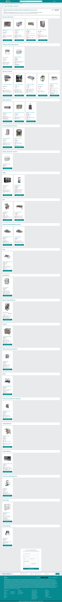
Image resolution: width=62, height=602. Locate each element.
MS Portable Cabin (40, 581)
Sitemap (5, 592)
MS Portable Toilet (30, 581)
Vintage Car (50, 587)
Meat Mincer (5, 488)
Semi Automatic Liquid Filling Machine (45, 585)
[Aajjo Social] (52, 577)
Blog (4, 594)
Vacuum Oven (44, 582)
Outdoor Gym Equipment (34, 587)
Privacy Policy (20, 593)
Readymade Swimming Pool (27, 587)
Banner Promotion (34, 594)
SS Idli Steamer (5, 287)
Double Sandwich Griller (7, 386)
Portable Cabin (19, 579)
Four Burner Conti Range (7, 84)
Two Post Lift (22, 586)
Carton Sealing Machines (23, 580)
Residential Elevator (42, 580)
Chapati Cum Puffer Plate (7, 463)
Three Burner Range (30, 84)
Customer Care (6, 593)
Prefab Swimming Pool (51, 586)
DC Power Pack (53, 582)
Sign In (54, 1)
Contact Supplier (7, 40)
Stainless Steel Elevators (7, 581)
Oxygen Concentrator (11, 588)
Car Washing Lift (18, 586)
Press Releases (12, 591)
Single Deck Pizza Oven (7, 112)
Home (3, 3)
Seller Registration (34, 591)
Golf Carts (46, 587)
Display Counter (29, 580)
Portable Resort (35, 581)
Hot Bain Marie (5, 57)
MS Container (51, 581)
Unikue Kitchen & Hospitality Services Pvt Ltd (11, 3)
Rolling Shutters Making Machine (11, 586)
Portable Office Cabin (9, 582)
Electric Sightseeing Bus (41, 587)
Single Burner (40, 84)
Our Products (12, 6)
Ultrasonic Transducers (17, 585)
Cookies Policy (20, 591)
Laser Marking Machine (13, 579)
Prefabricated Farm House (23, 581)
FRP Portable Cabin (46, 581)
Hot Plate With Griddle (19, 84)
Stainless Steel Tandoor (7, 336)
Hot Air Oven (48, 582)
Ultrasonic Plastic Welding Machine (8, 585)
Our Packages (34, 593)
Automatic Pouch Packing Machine (34, 585)
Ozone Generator (17, 588)
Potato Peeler (5, 538)
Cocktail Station (5, 361)
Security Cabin (13, 581)
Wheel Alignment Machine (28, 586)
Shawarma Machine (6, 138)
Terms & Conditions (21, 592)
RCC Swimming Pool (20, 587)
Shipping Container (34, 582)
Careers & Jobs (12, 592)
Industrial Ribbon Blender (49, 579)
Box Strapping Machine (16, 580)
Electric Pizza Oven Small (19, 112)
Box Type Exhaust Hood (7, 236)
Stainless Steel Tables (10, 580)
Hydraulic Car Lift (47, 580)
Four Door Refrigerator (42, 29)
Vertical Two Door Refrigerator (18, 186)
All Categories (12, 593)
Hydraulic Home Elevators (35, 580)
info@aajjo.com (47, 594)
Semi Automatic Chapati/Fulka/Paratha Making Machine (39, 586)
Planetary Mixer (5, 312)
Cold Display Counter (7, 164)
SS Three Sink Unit (18, 212)
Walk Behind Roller (31, 579)
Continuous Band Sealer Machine (25, 585)
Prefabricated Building (15, 582)
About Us (5, 591)
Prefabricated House (29, 582)
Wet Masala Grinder (6, 411)
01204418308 (47, 591)
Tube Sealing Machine (42, 579)
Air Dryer (51, 585)
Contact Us (17, 6)
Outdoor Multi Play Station (24, 579)
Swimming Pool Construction (12, 587)
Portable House (18, 581)
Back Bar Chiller (6, 185)
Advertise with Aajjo (34, 592)
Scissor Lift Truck (53, 580)
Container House (40, 582)
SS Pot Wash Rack (6, 512)
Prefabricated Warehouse (22, 582)
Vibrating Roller (37, 579)
